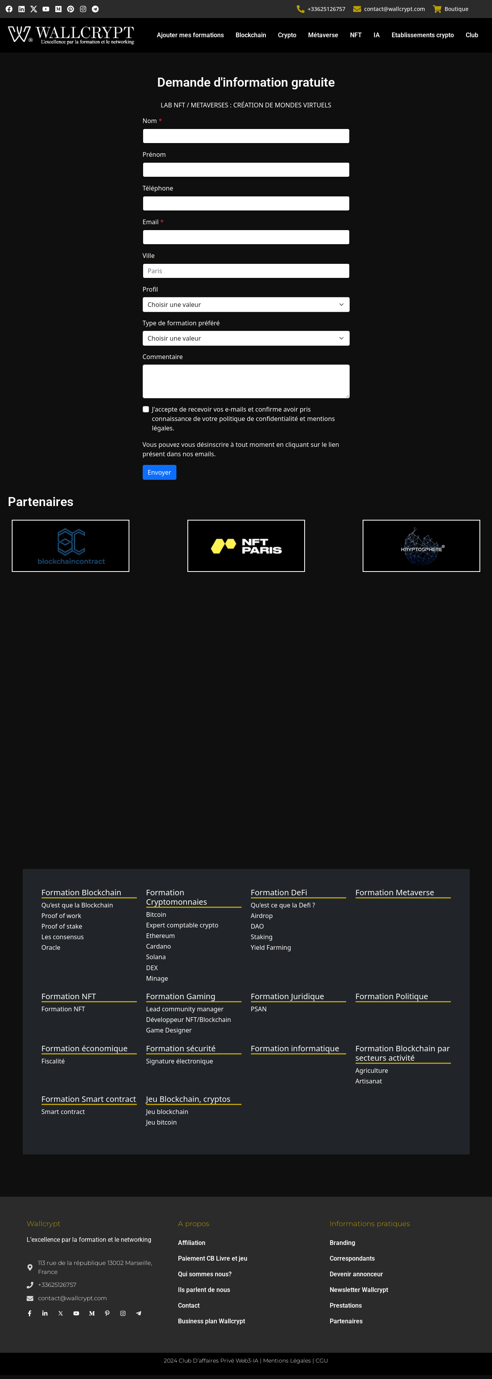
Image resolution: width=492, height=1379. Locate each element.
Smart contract (63, 1115)
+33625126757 (327, 11)
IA (377, 39)
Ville (149, 259)
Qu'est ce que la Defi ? (283, 908)
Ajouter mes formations (190, 39)
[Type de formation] (246, 342)
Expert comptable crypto (182, 929)
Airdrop (262, 919)
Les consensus (63, 940)
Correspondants (352, 1262)
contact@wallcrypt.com (395, 11)
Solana (156, 960)
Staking (262, 940)
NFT (356, 39)
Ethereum (160, 939)
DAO (257, 930)
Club (472, 39)
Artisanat (369, 1084)
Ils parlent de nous (204, 1293)
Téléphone (158, 192)
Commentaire (163, 360)
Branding (342, 1246)
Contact (189, 1309)
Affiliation (191, 1246)
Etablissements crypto (423, 39)
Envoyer (159, 476)
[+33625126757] (301, 11)
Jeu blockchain (167, 1115)
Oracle (51, 951)
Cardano (158, 950)
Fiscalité (53, 1064)
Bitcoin (156, 918)
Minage (157, 982)
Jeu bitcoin (161, 1126)
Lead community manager (185, 1013)
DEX (152, 971)
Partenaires (346, 1325)
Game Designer (169, 1034)
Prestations (346, 1309)
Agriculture (372, 1074)
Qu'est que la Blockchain (77, 908)
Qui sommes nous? (205, 1278)
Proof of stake (62, 930)
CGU (322, 1364)
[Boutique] (437, 11)
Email (153, 225)
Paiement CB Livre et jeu (212, 1262)
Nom (152, 124)
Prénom (154, 158)
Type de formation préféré (181, 327)
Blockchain (251, 39)
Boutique (456, 11)
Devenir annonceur (356, 1278)
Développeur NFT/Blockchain (188, 1023)
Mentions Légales (287, 1364)
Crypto (287, 39)
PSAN (259, 1013)
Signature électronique (179, 1064)
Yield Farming (271, 951)
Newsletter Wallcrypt (359, 1293)
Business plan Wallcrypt (211, 1325)
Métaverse (323, 39)
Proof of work (62, 919)
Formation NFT (63, 1013)
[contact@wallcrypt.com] (358, 11)
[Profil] (246, 308)
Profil (150, 293)
